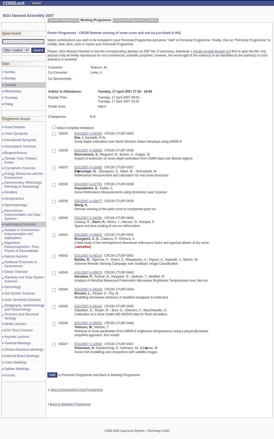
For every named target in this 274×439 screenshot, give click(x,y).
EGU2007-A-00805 (88, 150)
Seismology (12, 287)
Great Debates (14, 127)
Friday (8, 104)
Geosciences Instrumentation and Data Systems (22, 215)
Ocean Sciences (16, 272)
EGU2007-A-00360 (88, 133)
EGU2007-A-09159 (88, 289)
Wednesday (12, 91)
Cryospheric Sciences (19, 168)
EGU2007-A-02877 (88, 201)
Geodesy (10, 192)
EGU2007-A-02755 (88, 184)
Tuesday (10, 85)
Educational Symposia (20, 140)
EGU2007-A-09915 (88, 323)
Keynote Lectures (16, 337)
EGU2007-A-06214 (88, 256)
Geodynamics (14, 198)
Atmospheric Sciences (20, 146)
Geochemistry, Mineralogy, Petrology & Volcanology (23, 184)
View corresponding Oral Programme (75, 390)
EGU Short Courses (18, 330)
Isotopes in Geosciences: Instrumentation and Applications (22, 234)
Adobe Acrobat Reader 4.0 (211, 51)
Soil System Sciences (19, 293)
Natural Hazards (16, 256)
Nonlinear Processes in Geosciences (20, 264)
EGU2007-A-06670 (88, 272)
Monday (10, 78)
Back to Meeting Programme (69, 404)
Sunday (9, 72)
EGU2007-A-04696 (88, 218)
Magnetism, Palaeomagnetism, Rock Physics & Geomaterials (21, 247)
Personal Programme (129, 20)
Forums (9, 375)
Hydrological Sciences (20, 224)
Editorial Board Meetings (21, 356)
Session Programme (63, 20)
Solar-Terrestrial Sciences (22, 300)
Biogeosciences (15, 153)
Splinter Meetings (16, 369)
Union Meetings (15, 362)
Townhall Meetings (17, 343)
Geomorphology (15, 205)
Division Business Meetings (23, 349)
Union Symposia (16, 133)
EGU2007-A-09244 (88, 306)
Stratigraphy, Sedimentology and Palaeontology (24, 307)
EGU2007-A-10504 (88, 344)
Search (152, 20)
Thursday (11, 98)
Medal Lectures (15, 324)
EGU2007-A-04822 (88, 235)
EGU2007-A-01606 (88, 167)
